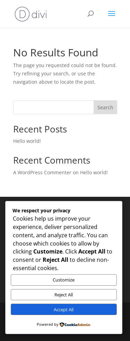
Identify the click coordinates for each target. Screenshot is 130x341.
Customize (64, 280)
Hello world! (27, 141)
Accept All (63, 309)
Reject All (63, 295)
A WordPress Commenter (42, 172)
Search (105, 107)
